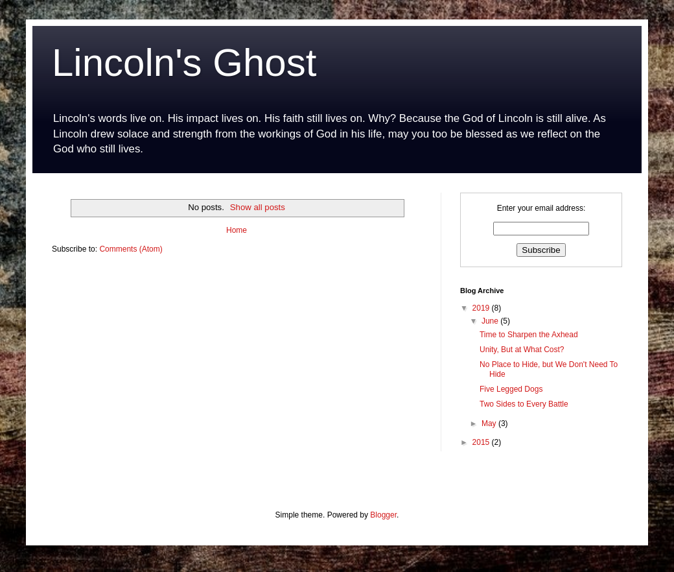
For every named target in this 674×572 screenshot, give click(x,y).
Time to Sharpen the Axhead (529, 334)
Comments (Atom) (130, 249)
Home (236, 230)
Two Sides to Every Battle (524, 404)
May (490, 423)
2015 (482, 442)
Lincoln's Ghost (184, 62)
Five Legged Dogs (511, 389)
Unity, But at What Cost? (522, 349)
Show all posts (257, 207)
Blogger (383, 514)
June (491, 321)
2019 (482, 308)
